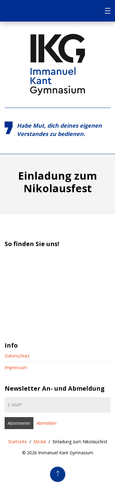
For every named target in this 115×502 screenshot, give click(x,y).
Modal (39, 441)
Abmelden (46, 423)
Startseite (17, 441)
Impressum (16, 367)
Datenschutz (17, 356)
